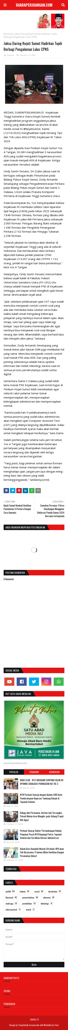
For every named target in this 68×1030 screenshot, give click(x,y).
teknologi (47, 903)
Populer (13, 772)
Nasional (11, 897)
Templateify (23, 1025)
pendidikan (29, 903)
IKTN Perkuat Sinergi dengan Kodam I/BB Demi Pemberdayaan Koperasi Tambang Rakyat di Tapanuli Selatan (41, 798)
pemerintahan (30, 897)
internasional (13, 909)
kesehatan (54, 891)
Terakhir (34, 772)
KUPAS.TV (34, 1019)
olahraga (11, 903)
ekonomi (49, 897)
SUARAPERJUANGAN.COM (34, 5)
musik (30, 909)
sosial (39, 891)
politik (10, 891)
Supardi (10, 55)
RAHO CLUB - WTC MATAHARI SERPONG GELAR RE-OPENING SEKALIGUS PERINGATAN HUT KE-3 (42, 782)
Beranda (8, 33)
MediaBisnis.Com (51, 1025)
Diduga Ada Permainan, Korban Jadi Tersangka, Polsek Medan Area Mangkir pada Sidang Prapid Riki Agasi (41, 816)
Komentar (54, 772)
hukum (25, 891)
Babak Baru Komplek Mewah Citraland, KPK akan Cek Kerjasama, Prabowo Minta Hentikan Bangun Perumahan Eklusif (42, 852)
